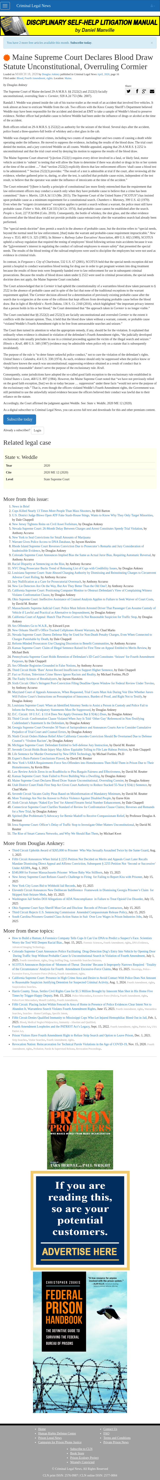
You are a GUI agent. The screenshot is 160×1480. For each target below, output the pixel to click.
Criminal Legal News (34, 6)
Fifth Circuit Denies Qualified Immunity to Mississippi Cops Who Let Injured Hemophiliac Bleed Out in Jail (79, 1017)
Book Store (77, 1453)
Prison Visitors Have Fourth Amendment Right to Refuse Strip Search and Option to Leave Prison (72, 1035)
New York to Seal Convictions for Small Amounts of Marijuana (51, 537)
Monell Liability (47, 1000)
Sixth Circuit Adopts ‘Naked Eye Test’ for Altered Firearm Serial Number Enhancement (66, 802)
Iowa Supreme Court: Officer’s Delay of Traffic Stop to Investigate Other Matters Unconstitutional (73, 824)
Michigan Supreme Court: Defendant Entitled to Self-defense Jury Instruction (60, 745)
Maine (68, 78)
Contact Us (110, 1429)
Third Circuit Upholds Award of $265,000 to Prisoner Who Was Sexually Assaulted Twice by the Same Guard (80, 850)
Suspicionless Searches (24, 987)
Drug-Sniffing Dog (58, 960)
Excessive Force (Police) (43, 973)
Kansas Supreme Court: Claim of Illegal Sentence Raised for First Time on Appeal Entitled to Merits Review (79, 648)
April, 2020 (103, 74)
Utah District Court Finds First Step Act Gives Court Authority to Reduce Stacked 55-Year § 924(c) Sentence (79, 785)
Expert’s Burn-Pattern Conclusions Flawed (38, 758)
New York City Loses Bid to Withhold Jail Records (43, 885)
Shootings (136, 969)
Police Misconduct (81, 995)
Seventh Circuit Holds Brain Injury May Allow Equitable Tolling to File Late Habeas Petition (69, 749)
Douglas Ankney (51, 74)
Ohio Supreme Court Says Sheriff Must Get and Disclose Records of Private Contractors (67, 908)
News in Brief (20, 506)
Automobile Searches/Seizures (85, 960)
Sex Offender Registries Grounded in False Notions (44, 665)
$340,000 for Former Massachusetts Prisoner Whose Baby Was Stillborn (57, 872)
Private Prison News (116, 1442)
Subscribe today (81, 42)
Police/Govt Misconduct (24, 1000)
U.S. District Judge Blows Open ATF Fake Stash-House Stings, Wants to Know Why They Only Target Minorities (82, 515)
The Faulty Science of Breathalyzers (34, 679)
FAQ (106, 1433)
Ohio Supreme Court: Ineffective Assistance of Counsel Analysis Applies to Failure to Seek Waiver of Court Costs (82, 599)
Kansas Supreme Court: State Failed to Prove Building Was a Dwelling (56, 776)
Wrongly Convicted (82, 1462)
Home (42, 1429)
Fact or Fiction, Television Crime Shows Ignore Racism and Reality (54, 674)
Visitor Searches (36, 1040)
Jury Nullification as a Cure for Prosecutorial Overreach (46, 581)
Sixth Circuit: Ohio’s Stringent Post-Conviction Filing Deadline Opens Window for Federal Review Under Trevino (83, 683)
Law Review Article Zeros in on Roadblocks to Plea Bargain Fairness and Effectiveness (66, 771)
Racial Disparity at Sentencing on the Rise (38, 564)
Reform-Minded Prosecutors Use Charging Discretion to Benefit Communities (60, 643)
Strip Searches (19, 1040)
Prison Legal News (50, 1438)
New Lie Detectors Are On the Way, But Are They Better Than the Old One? (59, 586)
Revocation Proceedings (88, 1048)
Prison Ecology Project (84, 1457)
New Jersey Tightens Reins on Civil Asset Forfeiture (44, 524)
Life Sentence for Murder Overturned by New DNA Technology (51, 754)
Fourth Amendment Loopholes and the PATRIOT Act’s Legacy (51, 1026)
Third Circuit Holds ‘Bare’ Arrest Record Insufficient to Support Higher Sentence (62, 670)
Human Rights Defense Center (57, 1433)
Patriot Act (144, 1026)
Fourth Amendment (67, 1000)
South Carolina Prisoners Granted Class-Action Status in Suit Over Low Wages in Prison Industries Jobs (77, 916)
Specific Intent (59, 1013)
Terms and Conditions (117, 1438)
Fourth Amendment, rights (39, 78)
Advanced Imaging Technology (28, 947)
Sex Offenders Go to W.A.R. (29, 625)
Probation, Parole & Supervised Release (54, 1048)
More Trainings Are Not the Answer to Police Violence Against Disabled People (61, 798)
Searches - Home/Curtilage (36, 1013)
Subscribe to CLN (81, 1449)
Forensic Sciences (93, 942)
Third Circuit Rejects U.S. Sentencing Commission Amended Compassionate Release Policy (69, 912)
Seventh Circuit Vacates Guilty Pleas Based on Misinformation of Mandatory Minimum (66, 793)
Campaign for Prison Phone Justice (60, 1442)
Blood (20, 78)
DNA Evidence (140, 942)
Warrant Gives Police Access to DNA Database (41, 542)
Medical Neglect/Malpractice (43, 1022)
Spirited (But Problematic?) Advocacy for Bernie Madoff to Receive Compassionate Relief (68, 816)
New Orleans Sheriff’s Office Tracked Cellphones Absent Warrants (53, 630)
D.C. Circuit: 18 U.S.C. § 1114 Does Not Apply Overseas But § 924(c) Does (59, 714)
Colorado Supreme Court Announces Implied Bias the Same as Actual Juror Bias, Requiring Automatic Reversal (81, 555)
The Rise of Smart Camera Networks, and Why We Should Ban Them (55, 833)
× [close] (152, 43)
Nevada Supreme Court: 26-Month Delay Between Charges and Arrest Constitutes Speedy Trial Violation (77, 528)
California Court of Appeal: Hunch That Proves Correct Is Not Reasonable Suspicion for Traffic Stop (74, 617)
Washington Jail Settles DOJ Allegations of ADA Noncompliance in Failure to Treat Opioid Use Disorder (77, 899)
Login (37, 430)
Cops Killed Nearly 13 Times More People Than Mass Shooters (51, 511)
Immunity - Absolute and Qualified (77, 1022)
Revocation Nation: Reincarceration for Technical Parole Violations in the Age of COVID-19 (69, 1044)
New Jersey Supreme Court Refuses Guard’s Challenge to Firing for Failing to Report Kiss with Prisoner (77, 877)
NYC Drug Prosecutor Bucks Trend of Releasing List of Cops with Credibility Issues (64, 568)
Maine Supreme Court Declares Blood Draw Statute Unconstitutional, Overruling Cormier (67, 780)
